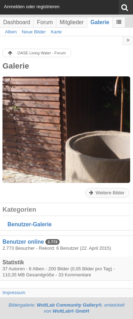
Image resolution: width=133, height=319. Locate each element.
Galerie (99, 22)
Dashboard (16, 22)
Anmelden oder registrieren (32, 6)
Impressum (13, 292)
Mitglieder (72, 22)
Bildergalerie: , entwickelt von (66, 308)
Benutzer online (23, 242)
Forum (45, 22)
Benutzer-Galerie (29, 224)
